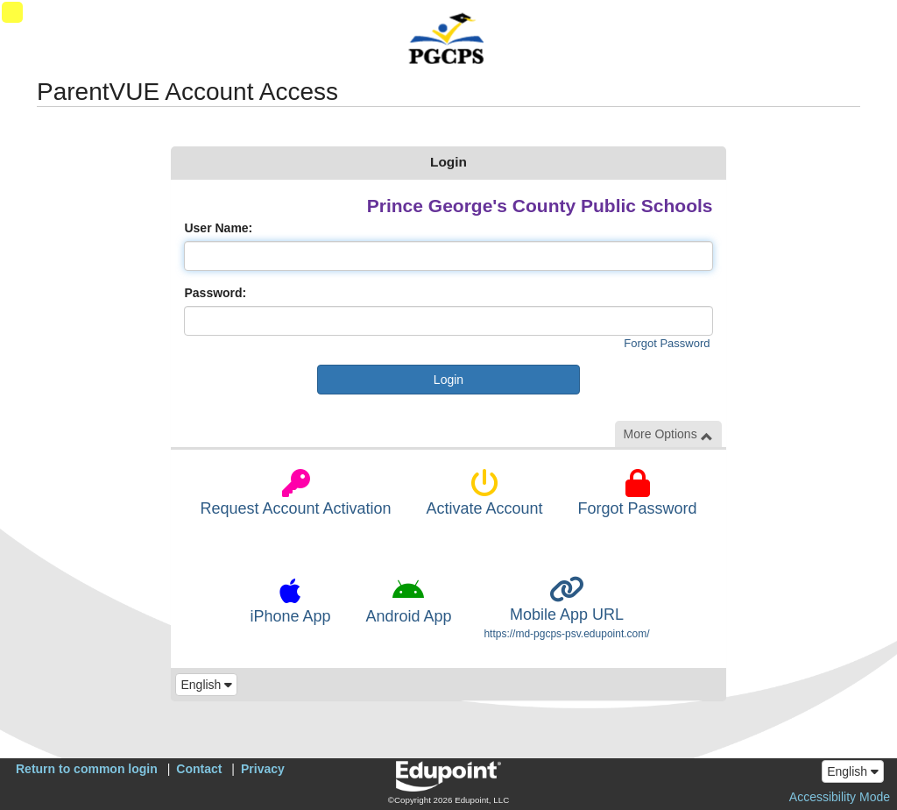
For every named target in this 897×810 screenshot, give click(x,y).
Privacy (263, 769)
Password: (215, 293)
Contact (199, 769)
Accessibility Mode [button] (839, 797)
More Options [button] (668, 434)
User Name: (218, 228)
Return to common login (87, 769)
